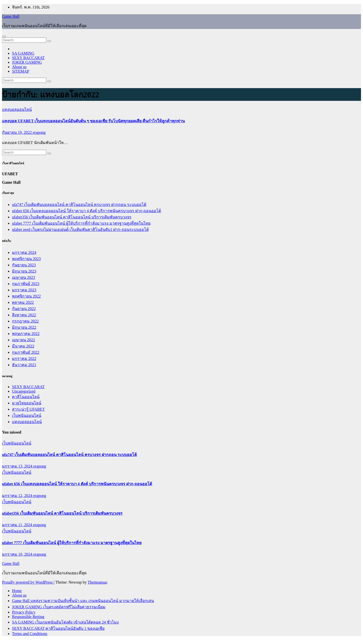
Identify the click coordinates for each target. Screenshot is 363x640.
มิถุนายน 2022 (24, 327)
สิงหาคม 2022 (24, 315)
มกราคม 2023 (24, 290)
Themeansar (97, 582)
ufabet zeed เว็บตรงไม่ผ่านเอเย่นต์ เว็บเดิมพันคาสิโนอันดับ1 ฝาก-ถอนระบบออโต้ (80, 229)
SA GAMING (23, 53)
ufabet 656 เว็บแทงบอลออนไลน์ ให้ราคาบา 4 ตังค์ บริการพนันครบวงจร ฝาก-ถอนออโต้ (86, 211)
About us (19, 67)
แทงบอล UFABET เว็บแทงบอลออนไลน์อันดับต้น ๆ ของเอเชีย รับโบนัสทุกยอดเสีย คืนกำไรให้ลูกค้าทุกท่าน (93, 121)
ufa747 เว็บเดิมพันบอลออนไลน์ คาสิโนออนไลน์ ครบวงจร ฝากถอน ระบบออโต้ (79, 204)
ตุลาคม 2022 (23, 302)
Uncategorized (23, 391)
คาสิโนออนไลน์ (26, 397)
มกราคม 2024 (24, 252)
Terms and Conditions (29, 634)
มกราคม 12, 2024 (17, 495)
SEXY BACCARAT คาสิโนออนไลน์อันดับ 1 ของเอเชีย (58, 628)
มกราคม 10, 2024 (17, 554)
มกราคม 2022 (24, 358)
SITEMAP (20, 71)
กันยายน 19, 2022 (17, 132)
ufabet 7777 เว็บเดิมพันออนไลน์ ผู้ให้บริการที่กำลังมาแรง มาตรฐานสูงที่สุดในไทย (81, 223)
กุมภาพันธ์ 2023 (25, 284)
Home (17, 591)
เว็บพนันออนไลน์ (26, 415)
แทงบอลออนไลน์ (17, 109)
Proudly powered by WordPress (28, 582)
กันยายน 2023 (24, 265)
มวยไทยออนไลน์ (26, 403)
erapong (39, 132)
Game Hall (11, 16)
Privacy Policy (24, 612)
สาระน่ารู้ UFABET (28, 409)
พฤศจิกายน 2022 (26, 296)
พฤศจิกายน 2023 (26, 259)
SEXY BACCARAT (28, 58)
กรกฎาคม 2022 (25, 321)
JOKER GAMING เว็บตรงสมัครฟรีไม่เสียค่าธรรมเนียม (59, 607)
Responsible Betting (28, 617)
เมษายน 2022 (23, 340)
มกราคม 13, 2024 (17, 466)
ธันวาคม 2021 (24, 365)
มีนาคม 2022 (23, 346)
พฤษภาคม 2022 (26, 333)
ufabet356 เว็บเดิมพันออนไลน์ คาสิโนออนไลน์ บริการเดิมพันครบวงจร (72, 217)
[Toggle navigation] (4, 36)
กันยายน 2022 (24, 309)
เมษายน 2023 (23, 277)
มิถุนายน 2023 (24, 271)
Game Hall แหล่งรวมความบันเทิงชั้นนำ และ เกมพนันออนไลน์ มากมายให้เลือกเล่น (83, 601)
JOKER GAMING (27, 62)
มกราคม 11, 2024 (17, 525)
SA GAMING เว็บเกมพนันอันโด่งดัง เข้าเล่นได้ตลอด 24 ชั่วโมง (65, 622)
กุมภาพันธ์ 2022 (25, 352)
